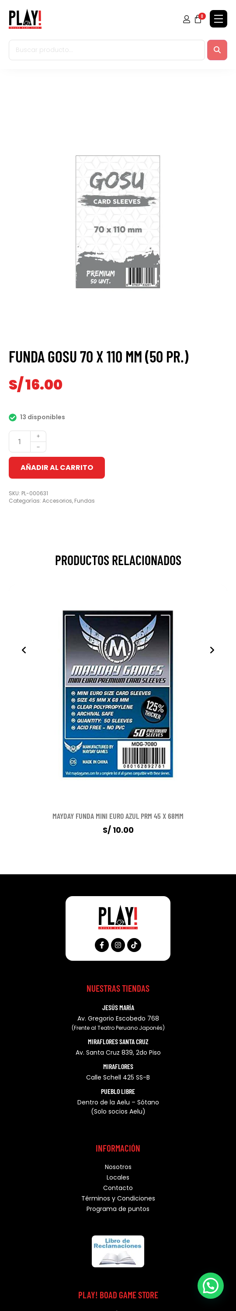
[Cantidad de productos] (20, 441)
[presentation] (24, 650)
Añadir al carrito (57, 467)
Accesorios (57, 500)
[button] (211, 1286)
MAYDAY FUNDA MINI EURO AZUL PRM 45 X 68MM (118, 816)
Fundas (84, 500)
